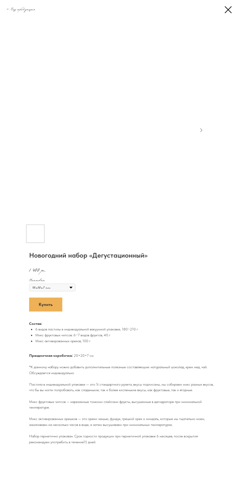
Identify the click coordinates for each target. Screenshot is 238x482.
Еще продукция (23, 9)
